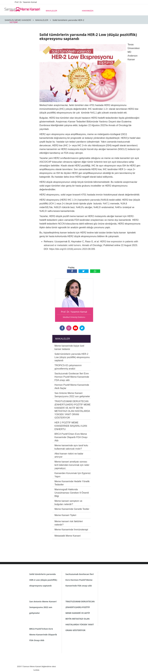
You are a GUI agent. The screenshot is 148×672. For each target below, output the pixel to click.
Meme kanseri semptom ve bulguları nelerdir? (68, 502)
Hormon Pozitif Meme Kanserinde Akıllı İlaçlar (71, 386)
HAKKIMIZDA (87, 11)
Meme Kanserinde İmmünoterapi (71, 529)
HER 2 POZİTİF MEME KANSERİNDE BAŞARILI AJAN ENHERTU (70, 425)
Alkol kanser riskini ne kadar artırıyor (68, 455)
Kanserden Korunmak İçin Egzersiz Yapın (72, 475)
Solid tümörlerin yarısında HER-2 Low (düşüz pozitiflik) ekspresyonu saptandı (72, 357)
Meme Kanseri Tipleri (65, 515)
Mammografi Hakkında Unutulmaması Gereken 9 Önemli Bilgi (71, 492)
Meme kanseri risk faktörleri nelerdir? (68, 523)
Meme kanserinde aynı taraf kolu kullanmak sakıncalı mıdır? (71, 447)
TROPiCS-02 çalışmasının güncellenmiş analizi (68, 367)
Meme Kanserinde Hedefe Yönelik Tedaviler (72, 483)
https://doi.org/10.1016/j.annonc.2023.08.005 (72, 249)
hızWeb (36, 670)
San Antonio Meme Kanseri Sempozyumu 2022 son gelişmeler (72, 395)
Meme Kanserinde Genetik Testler (71, 509)
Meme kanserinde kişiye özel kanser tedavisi (69, 347)
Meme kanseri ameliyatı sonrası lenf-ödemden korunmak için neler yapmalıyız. (71, 465)
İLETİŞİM (13, 22)
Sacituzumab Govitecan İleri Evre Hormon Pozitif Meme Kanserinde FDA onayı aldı (71, 376)
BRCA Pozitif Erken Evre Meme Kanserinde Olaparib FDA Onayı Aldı (71, 437)
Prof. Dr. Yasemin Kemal (26, 2)
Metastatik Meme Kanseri (67, 536)
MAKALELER (51, 11)
